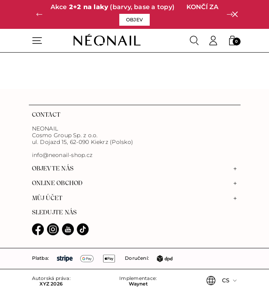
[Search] (194, 40)
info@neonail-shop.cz (62, 155)
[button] (39, 14)
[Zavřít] (235, 14)
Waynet (138, 284)
